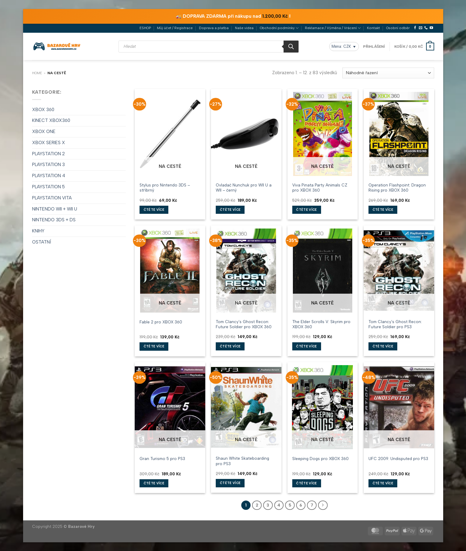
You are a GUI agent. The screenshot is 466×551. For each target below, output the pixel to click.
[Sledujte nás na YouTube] (431, 27)
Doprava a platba (214, 28)
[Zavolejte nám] (426, 27)
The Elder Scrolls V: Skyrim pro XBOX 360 (321, 324)
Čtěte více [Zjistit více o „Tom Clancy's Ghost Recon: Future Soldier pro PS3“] (383, 346)
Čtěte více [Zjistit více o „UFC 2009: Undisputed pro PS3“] (383, 483)
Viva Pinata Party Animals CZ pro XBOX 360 (319, 187)
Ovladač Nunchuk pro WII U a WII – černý (244, 187)
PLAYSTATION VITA (52, 197)
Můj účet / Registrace (175, 28)
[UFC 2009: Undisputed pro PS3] (399, 407)
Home (37, 73)
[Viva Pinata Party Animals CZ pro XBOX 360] (322, 134)
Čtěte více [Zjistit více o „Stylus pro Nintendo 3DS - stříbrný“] (154, 209)
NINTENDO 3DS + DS (54, 219)
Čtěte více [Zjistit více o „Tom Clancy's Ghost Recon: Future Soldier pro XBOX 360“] (230, 346)
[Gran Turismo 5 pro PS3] (170, 407)
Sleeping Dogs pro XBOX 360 (320, 458)
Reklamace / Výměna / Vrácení (333, 28)
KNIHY (38, 230)
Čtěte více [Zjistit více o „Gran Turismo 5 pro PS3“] (154, 483)
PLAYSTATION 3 (48, 164)
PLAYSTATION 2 (48, 153)
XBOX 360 (43, 109)
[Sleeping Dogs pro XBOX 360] (322, 407)
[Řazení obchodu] (388, 72)
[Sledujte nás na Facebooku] (415, 27)
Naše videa (244, 28)
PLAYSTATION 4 (48, 175)
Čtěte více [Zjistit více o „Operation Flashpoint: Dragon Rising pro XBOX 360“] (383, 209)
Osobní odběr (398, 28)
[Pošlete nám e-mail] (420, 27)
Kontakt (373, 28)
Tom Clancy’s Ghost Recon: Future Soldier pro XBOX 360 (244, 324)
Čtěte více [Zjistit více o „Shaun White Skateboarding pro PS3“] (230, 483)
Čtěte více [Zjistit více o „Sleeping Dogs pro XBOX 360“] (306, 483)
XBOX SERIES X (48, 142)
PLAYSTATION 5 (48, 186)
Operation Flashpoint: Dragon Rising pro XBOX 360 (397, 187)
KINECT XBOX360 (51, 120)
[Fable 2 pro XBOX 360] (170, 270)
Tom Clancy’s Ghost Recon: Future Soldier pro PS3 (395, 324)
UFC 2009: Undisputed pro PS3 (398, 458)
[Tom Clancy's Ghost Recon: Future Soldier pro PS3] (399, 270)
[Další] (322, 505)
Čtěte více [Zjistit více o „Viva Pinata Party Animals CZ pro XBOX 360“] (306, 209)
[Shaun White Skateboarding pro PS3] (246, 407)
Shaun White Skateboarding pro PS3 (242, 460)
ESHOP (145, 28)
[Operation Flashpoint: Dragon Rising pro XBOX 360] (399, 134)
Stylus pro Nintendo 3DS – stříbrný (165, 187)
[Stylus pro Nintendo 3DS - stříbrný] (170, 134)
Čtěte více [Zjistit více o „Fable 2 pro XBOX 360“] (154, 346)
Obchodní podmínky (279, 28)
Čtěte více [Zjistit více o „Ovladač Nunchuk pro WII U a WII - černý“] (230, 209)
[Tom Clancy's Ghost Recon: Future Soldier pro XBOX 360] (246, 270)
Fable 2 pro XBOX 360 (161, 321)
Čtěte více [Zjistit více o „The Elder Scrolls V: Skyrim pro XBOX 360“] (306, 346)
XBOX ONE (44, 131)
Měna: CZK (341, 46)
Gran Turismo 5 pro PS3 (162, 458)
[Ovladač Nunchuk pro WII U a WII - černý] (246, 134)
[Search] (291, 46)
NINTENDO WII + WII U (54, 208)
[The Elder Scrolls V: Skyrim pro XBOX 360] (322, 270)
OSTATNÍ (41, 241)
